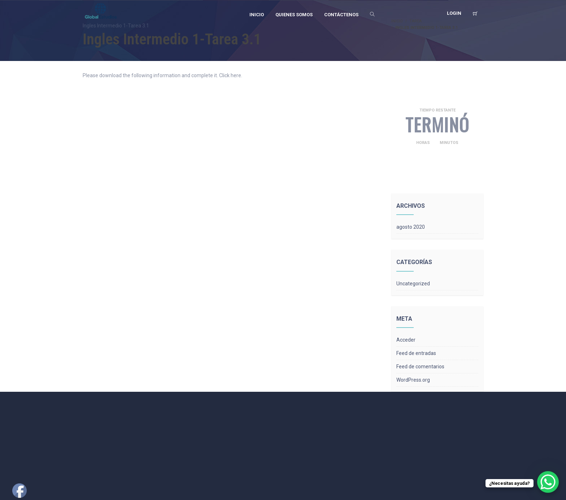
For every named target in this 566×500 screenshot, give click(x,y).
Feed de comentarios (420, 366)
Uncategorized (413, 283)
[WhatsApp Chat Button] (548, 482)
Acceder (405, 340)
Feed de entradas (416, 353)
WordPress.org (413, 380)
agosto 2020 (410, 227)
